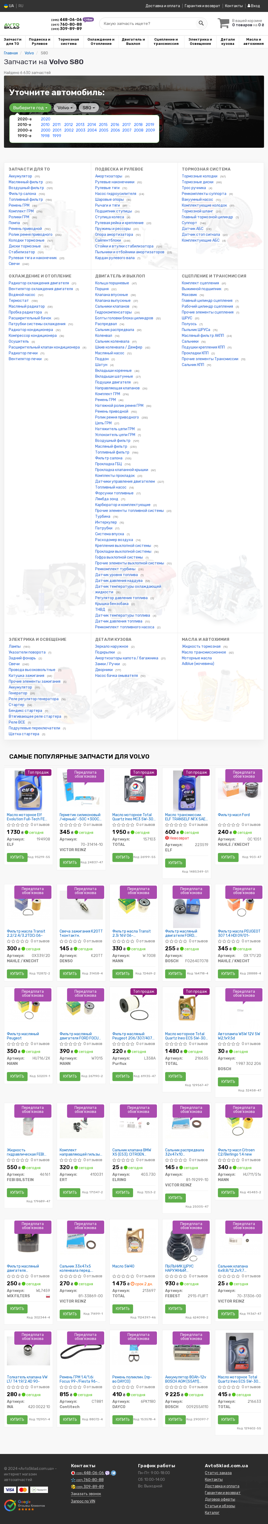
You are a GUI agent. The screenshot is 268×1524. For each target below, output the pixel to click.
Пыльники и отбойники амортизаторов (130, 252)
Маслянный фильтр (26, 182)
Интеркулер (106, 522)
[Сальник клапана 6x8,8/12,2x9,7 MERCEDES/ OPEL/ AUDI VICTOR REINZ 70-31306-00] (239, 1240)
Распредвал (106, 324)
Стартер (17, 705)
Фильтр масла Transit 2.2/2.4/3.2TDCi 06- (26, 933)
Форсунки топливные (114, 493)
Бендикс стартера (26, 710)
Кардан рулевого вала (115, 258)
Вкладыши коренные (114, 370)
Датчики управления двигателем (125, 481)
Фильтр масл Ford (234, 815)
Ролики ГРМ (19, 217)
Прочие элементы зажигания (35, 681)
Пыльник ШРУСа (196, 330)
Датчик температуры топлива (123, 615)
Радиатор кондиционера (31, 330)
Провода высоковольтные (32, 670)
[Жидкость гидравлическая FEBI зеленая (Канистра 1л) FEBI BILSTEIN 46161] (28, 1123)
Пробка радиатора (26, 312)
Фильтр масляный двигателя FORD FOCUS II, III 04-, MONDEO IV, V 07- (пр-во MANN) (80, 1036)
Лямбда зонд (107, 499)
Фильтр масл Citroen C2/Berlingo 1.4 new (236, 1152)
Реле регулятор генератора (34, 699)
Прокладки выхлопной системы (123, 551)
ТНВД (100, 609)
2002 (69, 130)
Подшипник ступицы (114, 211)
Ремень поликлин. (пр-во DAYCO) (132, 1379)
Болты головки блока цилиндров (124, 318)
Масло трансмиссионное (204, 652)
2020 (45, 119)
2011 (56, 125)
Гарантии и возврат (223, 1493)
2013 (80, 125)
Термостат (19, 300)
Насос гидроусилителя (116, 193)
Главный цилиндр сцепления (207, 300)
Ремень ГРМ (19, 205)
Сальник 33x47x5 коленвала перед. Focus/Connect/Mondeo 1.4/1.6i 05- (81, 1268)
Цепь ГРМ (103, 423)
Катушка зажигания (27, 675)
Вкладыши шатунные (114, 376)
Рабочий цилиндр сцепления (208, 306)
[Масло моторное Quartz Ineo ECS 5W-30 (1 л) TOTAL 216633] (239, 1353)
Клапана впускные (112, 295)
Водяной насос (22, 295)
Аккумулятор (21, 176)
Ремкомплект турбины (115, 569)
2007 (126, 130)
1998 (45, 136)
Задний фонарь (23, 658)
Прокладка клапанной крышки (122, 470)
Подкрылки (105, 652)
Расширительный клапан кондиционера (45, 347)
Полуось (189, 324)
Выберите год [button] (30, 107)
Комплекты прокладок (115, 475)
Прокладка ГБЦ (109, 464)
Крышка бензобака (112, 604)
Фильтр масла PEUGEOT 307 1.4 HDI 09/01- (239, 933)
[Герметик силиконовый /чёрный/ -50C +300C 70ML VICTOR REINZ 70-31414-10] (81, 788)
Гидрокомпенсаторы (114, 312)
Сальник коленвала (112, 341)
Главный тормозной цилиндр (208, 217)
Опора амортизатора (114, 234)
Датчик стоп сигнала (201, 234)
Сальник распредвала (115, 330)
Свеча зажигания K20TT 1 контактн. (81, 933)
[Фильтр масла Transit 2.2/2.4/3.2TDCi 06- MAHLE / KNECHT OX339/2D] (28, 905)
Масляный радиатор (27, 306)
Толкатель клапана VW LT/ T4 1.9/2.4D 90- (27, 1379)
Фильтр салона (23, 193)
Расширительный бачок (30, 318)
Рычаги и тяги (108, 205)
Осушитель (19, 341)
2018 (138, 125)
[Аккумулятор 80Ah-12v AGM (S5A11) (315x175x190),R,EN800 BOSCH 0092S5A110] (186, 1350)
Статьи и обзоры (220, 1506)
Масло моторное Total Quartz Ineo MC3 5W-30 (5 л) (132, 817)
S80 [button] (89, 107)
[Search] (201, 23)
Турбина (103, 516)
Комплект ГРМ (21, 211)
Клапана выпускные (113, 300)
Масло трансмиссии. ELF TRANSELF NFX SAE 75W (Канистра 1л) (185, 817)
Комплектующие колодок (205, 205)
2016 (115, 125)
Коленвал (104, 335)
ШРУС (187, 318)
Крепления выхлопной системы (123, 545)
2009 (150, 130)
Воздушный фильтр (27, 188)
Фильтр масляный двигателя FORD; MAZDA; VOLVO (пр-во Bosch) (184, 933)
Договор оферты (220, 1499)
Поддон (102, 359)
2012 (68, 125)
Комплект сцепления (201, 283)
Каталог (212, 1512)
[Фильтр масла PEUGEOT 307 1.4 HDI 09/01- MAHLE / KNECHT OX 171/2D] (239, 905)
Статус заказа (218, 1473)
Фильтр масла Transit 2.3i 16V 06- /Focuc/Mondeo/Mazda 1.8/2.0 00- (132, 933)
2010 (45, 125)
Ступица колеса (110, 217)
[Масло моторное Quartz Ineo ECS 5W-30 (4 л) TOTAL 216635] (186, 1007)
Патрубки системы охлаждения (37, 324)
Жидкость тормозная (201, 646)
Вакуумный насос (198, 199)
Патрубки (104, 528)
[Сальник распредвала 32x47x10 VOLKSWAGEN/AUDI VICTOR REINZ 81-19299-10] (186, 1123)
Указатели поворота (27, 652)
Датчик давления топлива (119, 621)
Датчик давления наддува (119, 580)
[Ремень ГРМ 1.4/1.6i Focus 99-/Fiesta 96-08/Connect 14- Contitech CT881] (81, 1350)
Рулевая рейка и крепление (119, 223)
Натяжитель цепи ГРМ (115, 429)
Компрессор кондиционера (33, 335)
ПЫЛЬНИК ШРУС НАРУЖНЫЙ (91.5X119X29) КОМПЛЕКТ (179, 1268)
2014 (91, 125)
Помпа (15, 223)
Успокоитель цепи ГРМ (115, 435)
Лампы (15, 646)
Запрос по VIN (83, 1501)
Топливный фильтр (26, 199)
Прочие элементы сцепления (208, 312)
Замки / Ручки (108, 664)
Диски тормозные (25, 246)
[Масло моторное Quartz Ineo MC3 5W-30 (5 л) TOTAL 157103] (134, 788)
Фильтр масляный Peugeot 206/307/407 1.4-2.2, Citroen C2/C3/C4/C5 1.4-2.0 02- (132, 1036)
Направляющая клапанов (117, 388)
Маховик (190, 295)
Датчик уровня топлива (117, 575)
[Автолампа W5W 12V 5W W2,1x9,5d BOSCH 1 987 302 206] (239, 1010)
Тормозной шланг (198, 211)
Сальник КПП (193, 365)
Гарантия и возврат (202, 6)
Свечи (14, 264)
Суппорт (190, 223)
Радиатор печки (23, 353)
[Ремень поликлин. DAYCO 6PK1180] (134, 1350)
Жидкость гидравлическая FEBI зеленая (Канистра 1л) (27, 1152)
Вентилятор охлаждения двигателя (41, 289)
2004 (92, 130)
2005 (103, 130)
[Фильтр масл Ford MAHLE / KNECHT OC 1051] (239, 788)
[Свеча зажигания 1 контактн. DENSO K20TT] (81, 905)
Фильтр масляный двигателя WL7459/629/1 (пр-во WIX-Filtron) (26, 1268)
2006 (115, 130)
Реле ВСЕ (17, 722)
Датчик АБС (193, 229)
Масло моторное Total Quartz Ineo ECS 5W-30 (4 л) (185, 1036)
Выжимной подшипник (202, 289)
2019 (150, 125)
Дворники (104, 670)
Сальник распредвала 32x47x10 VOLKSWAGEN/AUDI (184, 1152)
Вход (254, 6)
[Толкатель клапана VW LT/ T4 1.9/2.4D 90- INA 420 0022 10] (28, 1350)
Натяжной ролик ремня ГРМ (119, 405)
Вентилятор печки (25, 359)
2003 (80, 130)
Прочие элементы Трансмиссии (210, 359)
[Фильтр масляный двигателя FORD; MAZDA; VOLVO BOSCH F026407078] (186, 907)
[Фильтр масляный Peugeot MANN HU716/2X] (28, 1007)
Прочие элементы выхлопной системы (130, 563)
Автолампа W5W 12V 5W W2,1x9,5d (239, 1036)
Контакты (234, 6)
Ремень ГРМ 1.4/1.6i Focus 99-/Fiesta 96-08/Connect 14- (79, 1379)
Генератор (18, 693)
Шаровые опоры (110, 199)
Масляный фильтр (111, 446)
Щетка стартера (24, 734)
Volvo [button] (65, 107)
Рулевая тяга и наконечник (33, 258)
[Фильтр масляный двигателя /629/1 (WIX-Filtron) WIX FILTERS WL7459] (28, 1240)
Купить (17, 857)
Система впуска (110, 534)
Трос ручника (194, 188)
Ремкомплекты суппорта (204, 193)
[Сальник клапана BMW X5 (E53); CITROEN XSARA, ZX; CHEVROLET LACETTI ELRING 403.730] (134, 1123)
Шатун (101, 365)
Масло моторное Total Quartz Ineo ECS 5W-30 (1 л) (238, 1379)
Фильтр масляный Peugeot (23, 1036)
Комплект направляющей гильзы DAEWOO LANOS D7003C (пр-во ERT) (80, 1152)
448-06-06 (67, 20)
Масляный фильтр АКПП (203, 335)
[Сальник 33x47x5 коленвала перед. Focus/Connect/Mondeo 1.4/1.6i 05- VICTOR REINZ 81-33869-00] (81, 1240)
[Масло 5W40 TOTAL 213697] (134, 1240)
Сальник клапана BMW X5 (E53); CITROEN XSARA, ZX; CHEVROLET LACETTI (132, 1152)
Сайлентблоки (108, 240)
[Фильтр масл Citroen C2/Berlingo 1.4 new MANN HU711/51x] (239, 1123)
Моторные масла (197, 658)
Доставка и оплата (163, 6)
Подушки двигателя (113, 382)
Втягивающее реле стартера (35, 716)
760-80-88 (66, 24)
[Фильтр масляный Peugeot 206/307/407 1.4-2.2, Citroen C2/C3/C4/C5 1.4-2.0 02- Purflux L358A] (134, 1007)
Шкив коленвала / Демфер (119, 347)
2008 (138, 130)
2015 (103, 125)
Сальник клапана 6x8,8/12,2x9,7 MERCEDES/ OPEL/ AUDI (238, 1268)
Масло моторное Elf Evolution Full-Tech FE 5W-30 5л (26, 817)
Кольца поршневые (112, 283)
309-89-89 (66, 29)
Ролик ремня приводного (31, 234)
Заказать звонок (86, 1494)
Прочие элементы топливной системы (130, 510)
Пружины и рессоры (113, 229)
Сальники (190, 341)
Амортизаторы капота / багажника (127, 658)
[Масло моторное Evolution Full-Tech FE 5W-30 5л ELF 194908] (28, 791)
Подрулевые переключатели (35, 728)
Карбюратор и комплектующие (123, 505)
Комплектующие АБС (201, 240)
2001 (56, 130)
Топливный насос (111, 487)
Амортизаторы (109, 176)
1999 (56, 136)
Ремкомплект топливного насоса (125, 627)
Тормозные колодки (200, 176)
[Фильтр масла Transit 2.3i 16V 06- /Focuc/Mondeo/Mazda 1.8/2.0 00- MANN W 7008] (134, 905)
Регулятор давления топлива (121, 598)
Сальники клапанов (112, 306)
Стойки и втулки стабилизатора (124, 246)
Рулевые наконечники (115, 182)
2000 (45, 130)
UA (9, 6)
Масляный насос (110, 353)
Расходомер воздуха (114, 540)
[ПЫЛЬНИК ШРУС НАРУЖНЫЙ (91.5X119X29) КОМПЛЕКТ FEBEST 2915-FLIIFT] (186, 1242)
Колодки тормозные (27, 240)
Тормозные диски (198, 182)
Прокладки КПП (195, 353)
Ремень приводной (26, 229)
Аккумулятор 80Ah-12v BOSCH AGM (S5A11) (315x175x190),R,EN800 (186, 1379)
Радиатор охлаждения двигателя (39, 283)
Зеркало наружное (112, 646)
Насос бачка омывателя (117, 675)
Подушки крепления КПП (204, 347)
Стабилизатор (22, 252)
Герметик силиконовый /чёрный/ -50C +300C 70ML (80, 817)
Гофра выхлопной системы (119, 557)
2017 (126, 125)
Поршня (102, 289)
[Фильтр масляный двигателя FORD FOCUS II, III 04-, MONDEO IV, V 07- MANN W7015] (81, 1007)
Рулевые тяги (107, 188)
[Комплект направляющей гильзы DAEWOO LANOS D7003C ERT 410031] (81, 1123)
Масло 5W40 (123, 1266)
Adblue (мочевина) (198, 663)
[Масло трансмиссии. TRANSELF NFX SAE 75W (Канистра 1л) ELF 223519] (186, 791)
